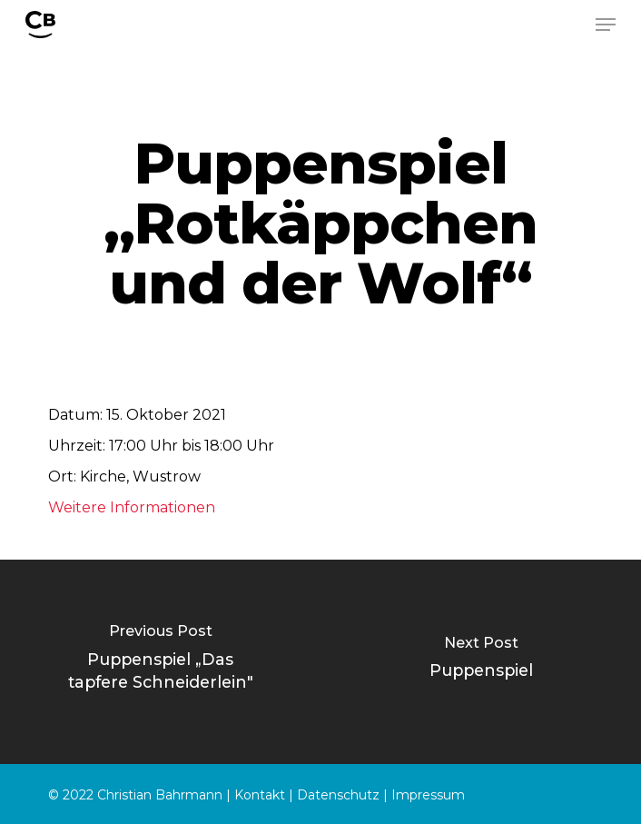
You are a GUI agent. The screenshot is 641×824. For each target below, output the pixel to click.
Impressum (428, 795)
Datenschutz (338, 795)
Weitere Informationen (131, 507)
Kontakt (259, 795)
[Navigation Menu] (606, 24)
